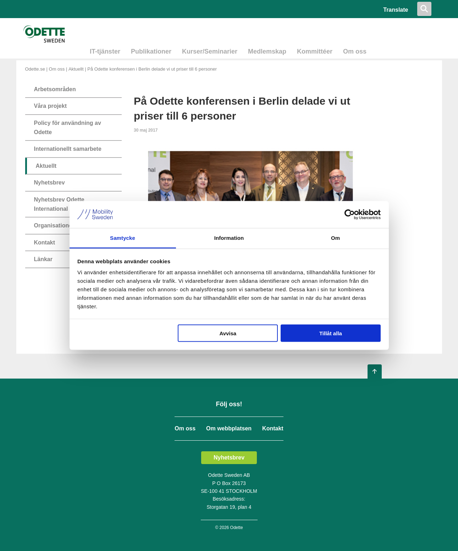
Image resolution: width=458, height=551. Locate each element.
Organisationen (55, 225)
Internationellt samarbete (67, 149)
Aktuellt (76, 69)
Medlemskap (267, 51)
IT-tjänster (105, 51)
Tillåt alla (330, 333)
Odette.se (35, 69)
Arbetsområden (55, 89)
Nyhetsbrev (49, 183)
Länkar (43, 259)
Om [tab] (335, 238)
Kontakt (44, 242)
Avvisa (227, 333)
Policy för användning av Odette (67, 127)
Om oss (354, 51)
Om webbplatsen (229, 428)
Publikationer (151, 51)
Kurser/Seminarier (209, 51)
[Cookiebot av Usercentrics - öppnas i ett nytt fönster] (350, 214)
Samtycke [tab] (122, 238)
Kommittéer (314, 51)
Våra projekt (50, 106)
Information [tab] (229, 238)
